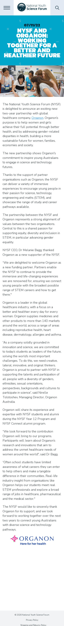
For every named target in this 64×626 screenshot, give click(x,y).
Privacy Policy (32, 620)
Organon (37, 118)
